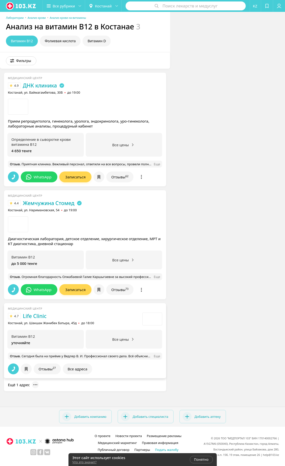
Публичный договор (113, 449)
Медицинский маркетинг (117, 443)
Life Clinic (34, 316)
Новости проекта (128, 436)
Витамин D (97, 41)
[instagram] (33, 452)
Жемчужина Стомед (48, 203)
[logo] (21, 6)
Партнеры (142, 449)
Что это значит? (84, 462)
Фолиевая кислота (60, 41)
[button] (64, 6)
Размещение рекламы (164, 436)
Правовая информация (160, 443)
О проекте (102, 436)
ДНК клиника (40, 85)
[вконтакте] (47, 452)
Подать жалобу (166, 449)
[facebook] (40, 452)
